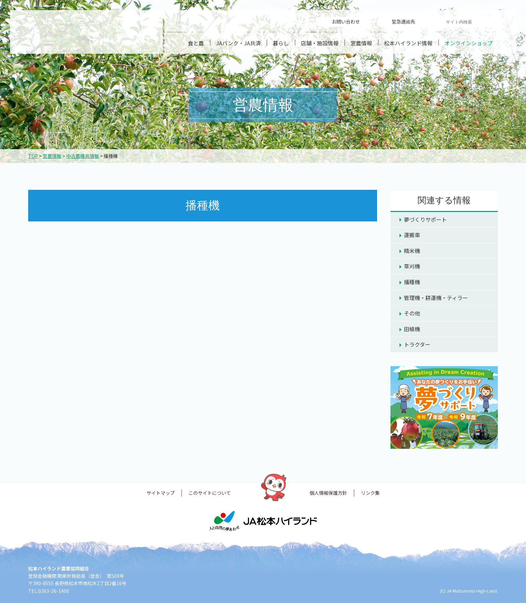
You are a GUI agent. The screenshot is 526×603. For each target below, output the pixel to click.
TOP (33, 156)
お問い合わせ (346, 21)
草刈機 (412, 266)
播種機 (412, 282)
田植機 (412, 329)
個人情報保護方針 (328, 492)
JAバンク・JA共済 (238, 43)
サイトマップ (161, 492)
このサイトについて (210, 492)
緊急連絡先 (403, 21)
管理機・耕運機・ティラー (436, 298)
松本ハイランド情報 (408, 43)
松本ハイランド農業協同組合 (86, 32)
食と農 (196, 43)
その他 (412, 313)
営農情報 (361, 43)
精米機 (412, 251)
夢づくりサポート (425, 219)
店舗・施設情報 (319, 43)
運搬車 (412, 235)
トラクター (417, 344)
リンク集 (370, 492)
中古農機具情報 (82, 156)
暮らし (281, 43)
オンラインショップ (468, 43)
